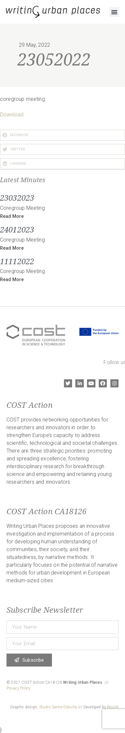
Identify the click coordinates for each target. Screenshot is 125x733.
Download (11, 115)
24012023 (17, 229)
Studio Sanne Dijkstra (58, 707)
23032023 (17, 197)
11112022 (17, 261)
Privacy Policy (18, 688)
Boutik (113, 707)
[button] (114, 12)
